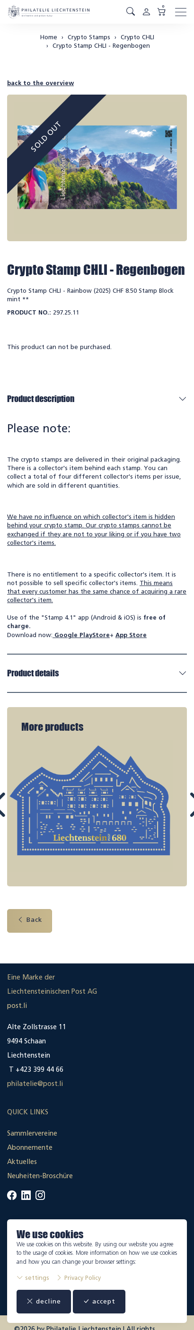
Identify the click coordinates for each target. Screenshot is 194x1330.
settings (33, 1278)
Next (173, 812)
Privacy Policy (78, 1278)
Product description (40, 399)
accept (99, 1301)
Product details (33, 673)
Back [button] (29, 918)
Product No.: (29, 312)
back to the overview (40, 83)
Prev (20, 812)
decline (43, 1301)
